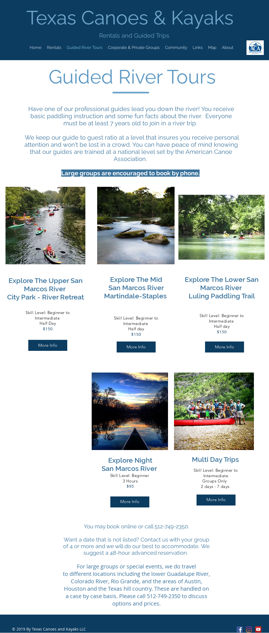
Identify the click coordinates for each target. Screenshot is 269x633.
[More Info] (47, 345)
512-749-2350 (163, 596)
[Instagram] (249, 629)
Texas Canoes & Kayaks (132, 17)
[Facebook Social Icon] (240, 629)
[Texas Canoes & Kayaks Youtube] (258, 629)
